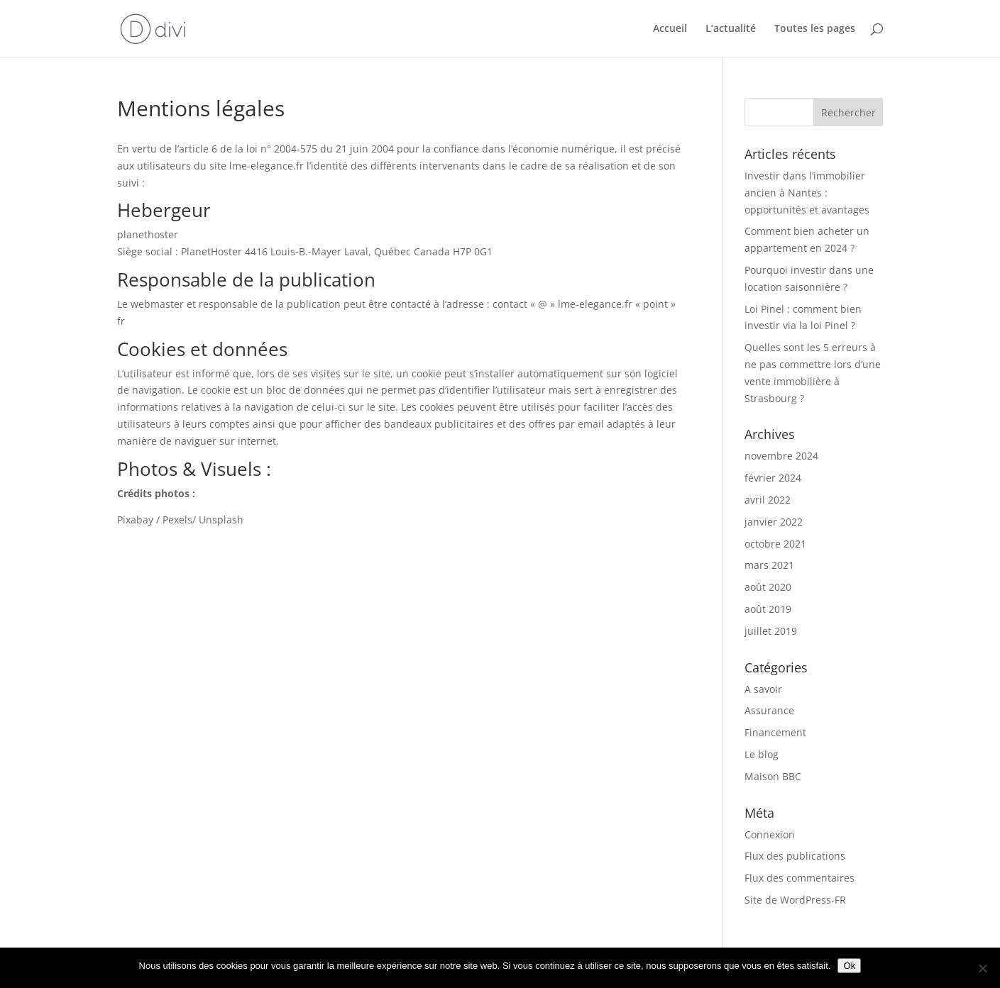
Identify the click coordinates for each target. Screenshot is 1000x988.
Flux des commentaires (799, 877)
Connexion (769, 834)
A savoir (763, 689)
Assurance (769, 710)
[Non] (982, 968)
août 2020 (767, 587)
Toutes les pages (814, 29)
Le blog (761, 754)
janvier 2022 (773, 521)
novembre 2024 (781, 455)
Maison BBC (772, 776)
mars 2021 (769, 565)
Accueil (670, 29)
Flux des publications (794, 855)
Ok (849, 965)
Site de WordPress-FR (795, 899)
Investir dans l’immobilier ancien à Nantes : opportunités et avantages (806, 192)
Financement (775, 732)
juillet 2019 (770, 631)
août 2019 (767, 609)
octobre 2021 (775, 543)
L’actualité (730, 29)
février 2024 (772, 477)
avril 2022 (767, 499)
